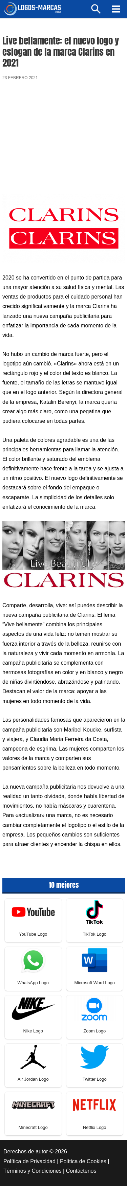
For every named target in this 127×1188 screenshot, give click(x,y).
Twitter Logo (95, 1081)
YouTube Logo (33, 936)
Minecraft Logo (33, 1130)
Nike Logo (33, 1033)
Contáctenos (81, 1173)
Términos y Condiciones (32, 1173)
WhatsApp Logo (33, 985)
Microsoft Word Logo (94, 985)
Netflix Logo (94, 1130)
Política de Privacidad (29, 1164)
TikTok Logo (94, 936)
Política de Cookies (83, 1164)
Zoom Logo (94, 1033)
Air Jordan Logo (33, 1081)
